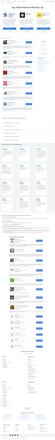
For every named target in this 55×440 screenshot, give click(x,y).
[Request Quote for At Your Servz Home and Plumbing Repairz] (39, 298)
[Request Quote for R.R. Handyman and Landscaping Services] (39, 307)
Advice (19, 1)
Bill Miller (16, 339)
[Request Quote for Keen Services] (29, 53)
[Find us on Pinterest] (12, 435)
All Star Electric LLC (18, 321)
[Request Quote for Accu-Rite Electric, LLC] (29, 93)
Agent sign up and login (31, 428)
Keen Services (10, 51)
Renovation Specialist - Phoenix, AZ (40, 414)
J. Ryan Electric (17, 333)
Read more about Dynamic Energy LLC (9, 110)
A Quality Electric (18, 327)
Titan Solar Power (29, 13)
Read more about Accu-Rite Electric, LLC (10, 99)
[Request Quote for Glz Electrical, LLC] (39, 280)
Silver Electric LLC (18, 239)
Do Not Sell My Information (43, 431)
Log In (52, 1)
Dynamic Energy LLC (11, 102)
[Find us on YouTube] (17, 435)
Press (16, 431)
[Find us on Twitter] (15, 435)
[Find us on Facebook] (10, 435)
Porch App (23, 1)
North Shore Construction (19, 287)
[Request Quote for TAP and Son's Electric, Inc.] (39, 251)
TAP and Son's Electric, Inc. (19, 249)
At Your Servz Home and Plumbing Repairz (22, 296)
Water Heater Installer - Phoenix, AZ (7, 419)
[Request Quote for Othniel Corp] (39, 316)
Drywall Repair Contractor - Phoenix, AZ (41, 419)
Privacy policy (42, 427)
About (16, 427)
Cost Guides (14, 1)
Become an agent (30, 427)
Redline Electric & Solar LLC (12, 60)
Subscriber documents (43, 428)
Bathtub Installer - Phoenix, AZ (23, 419)
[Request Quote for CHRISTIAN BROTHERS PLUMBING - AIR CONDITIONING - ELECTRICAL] (9, 29)
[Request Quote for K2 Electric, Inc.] (29, 84)
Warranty (4, 427)
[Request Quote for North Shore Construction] (39, 289)
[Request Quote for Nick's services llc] (39, 347)
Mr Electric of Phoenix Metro (46, 14)
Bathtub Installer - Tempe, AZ (7, 414)
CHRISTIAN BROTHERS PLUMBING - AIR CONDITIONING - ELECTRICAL (12, 15)
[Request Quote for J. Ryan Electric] (39, 335)
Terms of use (12, 438)
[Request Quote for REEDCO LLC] (39, 261)
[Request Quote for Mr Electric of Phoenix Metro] (43, 29)
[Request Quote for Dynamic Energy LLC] (29, 104)
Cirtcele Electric (10, 71)
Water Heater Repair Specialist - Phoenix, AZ (25, 415)
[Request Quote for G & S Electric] (39, 270)
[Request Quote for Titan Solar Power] (26, 29)
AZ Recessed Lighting (11, 40)
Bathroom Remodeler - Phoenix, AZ (7, 415)
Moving (4, 428)
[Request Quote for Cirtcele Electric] (29, 73)
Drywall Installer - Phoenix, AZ (40, 415)
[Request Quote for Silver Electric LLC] (39, 241)
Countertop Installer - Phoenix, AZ (24, 414)
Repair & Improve (8, 1)
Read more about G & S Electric (32, 275)
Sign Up (49, 1)
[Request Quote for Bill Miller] (39, 341)
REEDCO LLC (17, 259)
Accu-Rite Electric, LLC (12, 91)
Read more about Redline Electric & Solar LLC (10, 68)
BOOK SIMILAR (27, 408)
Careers (16, 428)
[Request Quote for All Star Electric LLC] (39, 323)
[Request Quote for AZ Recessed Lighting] (29, 42)
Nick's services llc (18, 345)
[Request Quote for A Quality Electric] (39, 329)
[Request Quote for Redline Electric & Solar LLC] (29, 62)
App (45, 1)
